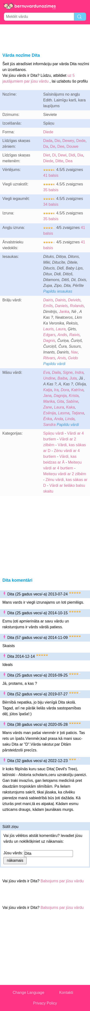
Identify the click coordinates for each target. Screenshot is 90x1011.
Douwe (72, 146)
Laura (61, 329)
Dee (60, 146)
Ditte (59, 161)
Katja (47, 390)
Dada (47, 141)
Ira (56, 390)
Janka (64, 312)
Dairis (48, 300)
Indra (79, 372)
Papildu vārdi (54, 364)
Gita (60, 401)
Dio (57, 141)
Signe (68, 372)
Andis (62, 335)
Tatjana (78, 413)
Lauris (48, 329)
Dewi (62, 155)
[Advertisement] (45, 38)
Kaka (70, 407)
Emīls (48, 306)
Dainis (60, 300)
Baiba (62, 378)
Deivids (74, 300)
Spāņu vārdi (53, 433)
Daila (56, 372)
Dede (80, 141)
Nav (74, 352)
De (52, 146)
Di (54, 155)
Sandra (49, 425)
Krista (74, 396)
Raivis (74, 335)
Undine (49, 378)
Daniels (61, 306)
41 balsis (50, 175)
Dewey (68, 141)
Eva (46, 372)
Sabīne (72, 401)
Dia (80, 155)
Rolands (77, 306)
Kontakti (66, 992)
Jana (47, 396)
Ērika (47, 419)
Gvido (73, 358)
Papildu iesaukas (57, 291)
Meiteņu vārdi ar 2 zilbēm (64, 474)
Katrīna (77, 390)
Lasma (63, 413)
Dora (65, 390)
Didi (72, 155)
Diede (48, 132)
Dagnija (60, 396)
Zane (47, 407)
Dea (69, 161)
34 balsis (50, 204)
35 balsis (50, 190)
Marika (49, 401)
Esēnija (49, 413)
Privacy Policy (45, 1003)
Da (45, 146)
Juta (73, 378)
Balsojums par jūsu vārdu (62, 881)
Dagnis (49, 341)
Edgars (49, 335)
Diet (46, 155)
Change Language (28, 992)
